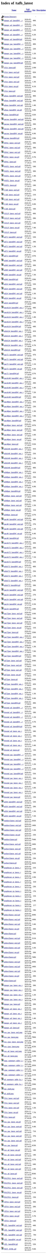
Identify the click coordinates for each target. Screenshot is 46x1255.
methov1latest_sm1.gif (12, 830)
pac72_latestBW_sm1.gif (13, 364)
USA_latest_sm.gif (11, 86)
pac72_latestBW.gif (11, 374)
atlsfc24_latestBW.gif (12, 350)
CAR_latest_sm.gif (11, 204)
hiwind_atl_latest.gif (11, 750)
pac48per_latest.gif (11, 444)
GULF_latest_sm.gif (11, 228)
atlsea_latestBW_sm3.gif (13, 96)
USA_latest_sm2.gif (11, 77)
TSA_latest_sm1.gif (11, 1108)
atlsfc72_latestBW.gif (12, 585)
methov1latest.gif (10, 839)
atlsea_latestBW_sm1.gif (13, 105)
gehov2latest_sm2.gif (12, 943)
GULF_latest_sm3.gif (12, 214)
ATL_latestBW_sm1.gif (13, 1235)
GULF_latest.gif (10, 232)
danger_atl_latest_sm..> (13, 1009)
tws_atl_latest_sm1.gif (12, 1169)
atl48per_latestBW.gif (12, 491)
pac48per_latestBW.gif (12, 421)
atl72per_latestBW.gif (12, 703)
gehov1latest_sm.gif (11, 976)
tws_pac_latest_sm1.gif (13, 1141)
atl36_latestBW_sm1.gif (13, 811)
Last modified (27, 10)
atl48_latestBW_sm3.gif (13, 261)
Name (14, 10)
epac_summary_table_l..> (13, 1061)
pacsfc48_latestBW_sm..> (14, 378)
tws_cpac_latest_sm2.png (13, 1042)
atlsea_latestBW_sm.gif (13, 110)
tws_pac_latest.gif (11, 1145)
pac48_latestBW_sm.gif (13, 534)
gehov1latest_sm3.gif (12, 962)
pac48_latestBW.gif (11, 538)
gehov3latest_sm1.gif (12, 924)
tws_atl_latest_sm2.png (13, 1051)
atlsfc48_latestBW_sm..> (13, 449)
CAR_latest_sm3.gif (11, 190)
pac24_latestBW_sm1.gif (13, 599)
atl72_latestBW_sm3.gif (13, 237)
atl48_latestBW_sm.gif (12, 275)
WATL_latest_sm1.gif (12, 176)
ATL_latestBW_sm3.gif (13, 1225)
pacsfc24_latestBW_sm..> (14, 308)
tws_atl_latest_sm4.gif (12, 1155)
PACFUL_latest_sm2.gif (13, 1183)
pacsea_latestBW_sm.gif (13, 133)
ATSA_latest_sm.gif (11, 1216)
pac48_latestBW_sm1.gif (13, 529)
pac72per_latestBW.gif (12, 656)
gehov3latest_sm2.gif (12, 919)
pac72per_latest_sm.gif (12, 628)
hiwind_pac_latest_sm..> (13, 778)
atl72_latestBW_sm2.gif (13, 242)
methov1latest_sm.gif (12, 835)
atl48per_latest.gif (11, 515)
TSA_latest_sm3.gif (11, 1098)
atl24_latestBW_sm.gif (12, 298)
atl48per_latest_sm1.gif (13, 505)
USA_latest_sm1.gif (11, 82)
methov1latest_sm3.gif (12, 821)
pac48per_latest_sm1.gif (13, 435)
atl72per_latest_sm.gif (12, 675)
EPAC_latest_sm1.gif (12, 152)
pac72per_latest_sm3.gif (13, 614)
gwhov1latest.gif (10, 863)
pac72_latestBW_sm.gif (13, 369)
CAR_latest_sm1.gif (11, 199)
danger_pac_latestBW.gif (13, 63)
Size (34, 10)
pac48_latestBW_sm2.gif (13, 524)
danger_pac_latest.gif (12, 1004)
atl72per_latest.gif (11, 679)
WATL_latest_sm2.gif (12, 171)
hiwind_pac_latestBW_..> (14, 755)
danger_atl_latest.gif (11, 1028)
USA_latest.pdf (10, 68)
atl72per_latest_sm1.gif (13, 670)
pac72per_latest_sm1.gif (13, 623)
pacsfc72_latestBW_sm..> (14, 543)
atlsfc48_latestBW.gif (12, 468)
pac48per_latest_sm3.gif (13, 425)
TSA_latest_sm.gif (11, 1112)
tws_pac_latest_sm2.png (13, 1032)
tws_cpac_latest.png (11, 1047)
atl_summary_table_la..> (13, 1080)
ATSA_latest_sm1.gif (12, 1211)
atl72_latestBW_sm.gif (12, 251)
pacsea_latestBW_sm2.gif (14, 124)
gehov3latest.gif (10, 934)
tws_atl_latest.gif (10, 1174)
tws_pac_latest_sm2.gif (13, 1136)
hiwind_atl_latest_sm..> (13, 731)
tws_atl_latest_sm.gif (12, 1150)
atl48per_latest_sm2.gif (13, 501)
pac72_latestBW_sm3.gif (13, 355)
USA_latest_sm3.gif (11, 72)
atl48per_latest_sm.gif (12, 510)
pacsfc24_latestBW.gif (12, 326)
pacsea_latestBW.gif (11, 138)
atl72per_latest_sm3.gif (13, 661)
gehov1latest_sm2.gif (12, 967)
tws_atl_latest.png (11, 1056)
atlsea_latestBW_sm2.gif (13, 101)
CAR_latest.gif (9, 209)
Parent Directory (10, 17)
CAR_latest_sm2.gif (11, 195)
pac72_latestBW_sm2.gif (13, 359)
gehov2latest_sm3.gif (12, 938)
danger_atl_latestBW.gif (13, 39)
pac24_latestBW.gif (11, 609)
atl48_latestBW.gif (11, 279)
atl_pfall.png (9, 1094)
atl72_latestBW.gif (11, 256)
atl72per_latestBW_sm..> (13, 684)
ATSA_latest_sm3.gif (12, 1202)
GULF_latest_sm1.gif (12, 223)
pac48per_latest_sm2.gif (13, 430)
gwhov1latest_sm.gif (12, 858)
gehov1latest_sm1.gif (12, 971)
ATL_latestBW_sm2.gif (13, 1230)
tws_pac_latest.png (11, 1037)
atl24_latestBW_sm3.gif (13, 284)
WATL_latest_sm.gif (12, 181)
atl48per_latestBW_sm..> (13, 472)
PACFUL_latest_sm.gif (13, 1192)
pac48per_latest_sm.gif (12, 439)
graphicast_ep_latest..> (12, 891)
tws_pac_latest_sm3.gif (13, 1131)
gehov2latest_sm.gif (11, 952)
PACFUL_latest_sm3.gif (13, 1178)
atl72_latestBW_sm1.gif (13, 246)
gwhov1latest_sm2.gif (12, 849)
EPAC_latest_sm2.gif (12, 148)
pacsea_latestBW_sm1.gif (14, 129)
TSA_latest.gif (9, 1117)
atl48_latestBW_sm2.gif (13, 265)
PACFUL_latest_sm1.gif (13, 1188)
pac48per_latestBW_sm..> (14, 402)
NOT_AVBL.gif (10, 1249)
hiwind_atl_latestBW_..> (13, 708)
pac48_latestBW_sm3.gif (13, 519)
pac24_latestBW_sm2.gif (13, 595)
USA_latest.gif (9, 91)
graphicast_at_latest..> (12, 868)
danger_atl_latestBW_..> (13, 21)
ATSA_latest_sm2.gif (12, 1207)
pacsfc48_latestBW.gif (12, 397)
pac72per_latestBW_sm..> (14, 637)
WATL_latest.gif (10, 185)
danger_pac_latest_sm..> (13, 985)
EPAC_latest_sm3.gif (12, 143)
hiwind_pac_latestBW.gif (13, 774)
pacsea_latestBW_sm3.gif (14, 119)
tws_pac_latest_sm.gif (12, 1122)
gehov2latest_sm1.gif (12, 948)
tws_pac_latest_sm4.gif (13, 1127)
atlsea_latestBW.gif (11, 115)
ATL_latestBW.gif (11, 1244)
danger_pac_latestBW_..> (13, 44)
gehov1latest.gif (10, 981)
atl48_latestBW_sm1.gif (13, 270)
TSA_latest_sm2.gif (11, 1103)
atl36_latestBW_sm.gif (12, 816)
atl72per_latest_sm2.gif (13, 665)
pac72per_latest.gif (11, 632)
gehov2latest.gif (10, 957)
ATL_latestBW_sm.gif (12, 1240)
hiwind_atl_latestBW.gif (13, 727)
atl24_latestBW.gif (11, 303)
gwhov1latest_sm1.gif (12, 854)
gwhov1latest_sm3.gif (12, 844)
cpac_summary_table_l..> (13, 1070)
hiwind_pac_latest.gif (12, 797)
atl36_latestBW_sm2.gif (13, 807)
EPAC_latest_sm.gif (11, 157)
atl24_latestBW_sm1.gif (13, 294)
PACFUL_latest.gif (11, 1197)
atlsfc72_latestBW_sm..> (13, 566)
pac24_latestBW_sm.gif (13, 604)
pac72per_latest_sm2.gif (13, 618)
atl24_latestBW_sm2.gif (13, 289)
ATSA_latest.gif (10, 1221)
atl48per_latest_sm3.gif (13, 496)
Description (41, 10)
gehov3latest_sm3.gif (12, 915)
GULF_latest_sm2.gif (12, 218)
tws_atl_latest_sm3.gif (12, 1160)
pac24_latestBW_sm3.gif (13, 590)
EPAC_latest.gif (10, 162)
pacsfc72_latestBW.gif (12, 562)
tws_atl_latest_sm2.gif (12, 1164)
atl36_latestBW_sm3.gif (13, 802)
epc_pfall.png (9, 1089)
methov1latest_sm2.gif (12, 825)
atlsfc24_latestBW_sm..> (13, 331)
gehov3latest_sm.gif (11, 929)
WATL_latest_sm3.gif (12, 166)
